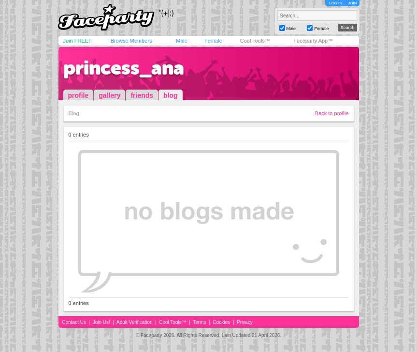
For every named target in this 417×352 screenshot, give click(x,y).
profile (78, 95)
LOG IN (335, 3)
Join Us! (101, 322)
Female (213, 41)
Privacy (245, 322)
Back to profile (332, 113)
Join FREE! (76, 41)
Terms (199, 322)
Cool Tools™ (255, 41)
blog (170, 95)
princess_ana (123, 68)
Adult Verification (134, 322)
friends (141, 95)
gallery (109, 95)
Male (181, 41)
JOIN (352, 3)
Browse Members (131, 41)
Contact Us (74, 322)
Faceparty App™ (313, 41)
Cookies (221, 322)
